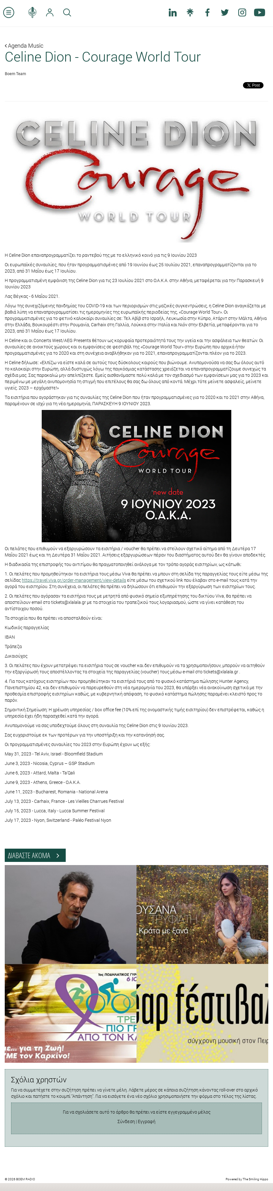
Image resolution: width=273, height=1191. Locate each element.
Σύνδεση (126, 1121)
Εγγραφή (146, 1121)
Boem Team (15, 73)
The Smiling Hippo (255, 1179)
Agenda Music (24, 45)
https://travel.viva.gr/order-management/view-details (74, 580)
